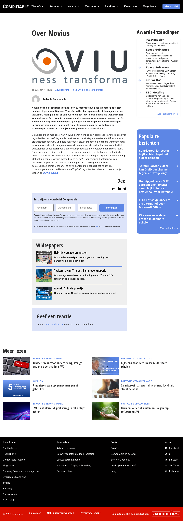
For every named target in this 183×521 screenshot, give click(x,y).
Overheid (37, 381)
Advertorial (62, 90)
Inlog (113, 471)
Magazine (8, 465)
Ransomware (10, 494)
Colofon (115, 448)
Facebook (174, 448)
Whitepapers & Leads (68, 459)
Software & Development (135, 404)
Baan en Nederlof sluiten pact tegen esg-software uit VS (145, 410)
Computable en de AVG (123, 454)
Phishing (7, 488)
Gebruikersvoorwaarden (60, 513)
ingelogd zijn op (55, 324)
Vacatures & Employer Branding (74, 465)
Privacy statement (90, 513)
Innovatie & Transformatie (88, 90)
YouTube (174, 465)
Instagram (174, 471)
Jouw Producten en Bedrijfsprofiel (75, 454)
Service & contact (120, 459)
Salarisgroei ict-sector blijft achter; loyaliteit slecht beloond (154, 154)
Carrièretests (10, 448)
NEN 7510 (8, 500)
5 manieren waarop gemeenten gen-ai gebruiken (55, 387)
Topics (6, 482)
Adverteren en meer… (68, 448)
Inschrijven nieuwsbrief (123, 465)
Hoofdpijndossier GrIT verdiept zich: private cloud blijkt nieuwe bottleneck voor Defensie (156, 186)
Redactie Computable (54, 99)
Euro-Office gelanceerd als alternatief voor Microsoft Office (154, 203)
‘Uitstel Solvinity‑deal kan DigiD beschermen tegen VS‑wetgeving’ (154, 169)
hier (97, 226)
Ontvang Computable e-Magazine (21, 471)
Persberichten (64, 471)
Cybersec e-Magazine (14, 477)
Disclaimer (35, 513)
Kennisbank (9, 454)
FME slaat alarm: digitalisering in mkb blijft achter (58, 410)
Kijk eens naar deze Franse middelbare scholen (152, 219)
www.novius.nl (51, 173)
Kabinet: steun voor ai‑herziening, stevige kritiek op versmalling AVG (57, 365)
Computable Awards (14, 459)
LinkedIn (173, 459)
